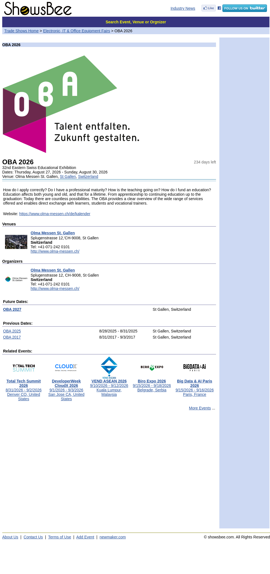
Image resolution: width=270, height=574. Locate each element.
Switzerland (88, 176)
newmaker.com (113, 537)
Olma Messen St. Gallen (53, 233)
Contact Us (33, 537)
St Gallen (68, 176)
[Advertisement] (52, 472)
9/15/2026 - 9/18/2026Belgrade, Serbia (152, 383)
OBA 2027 (12, 309)
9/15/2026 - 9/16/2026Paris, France (195, 386)
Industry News (183, 8)
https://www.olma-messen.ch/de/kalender (54, 214)
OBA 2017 (12, 337)
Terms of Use (59, 537)
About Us (10, 537)
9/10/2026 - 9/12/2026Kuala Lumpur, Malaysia (109, 386)
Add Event (85, 537)
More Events (200, 408)
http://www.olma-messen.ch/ (55, 251)
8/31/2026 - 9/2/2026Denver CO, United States (23, 388)
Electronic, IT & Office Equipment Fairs (76, 31)
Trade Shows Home (21, 31)
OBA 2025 (12, 331)
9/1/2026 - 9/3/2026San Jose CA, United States (66, 388)
